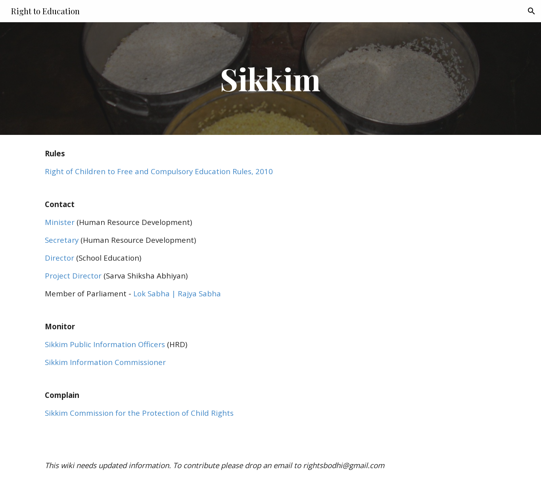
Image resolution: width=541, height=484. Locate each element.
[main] (270, 78)
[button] (531, 11)
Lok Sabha (151, 293)
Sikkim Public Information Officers (105, 344)
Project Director (73, 275)
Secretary (62, 240)
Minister (60, 222)
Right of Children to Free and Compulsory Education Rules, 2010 (159, 171)
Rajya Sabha (198, 293)
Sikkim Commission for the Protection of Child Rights (139, 413)
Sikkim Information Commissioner (105, 362)
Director (59, 258)
